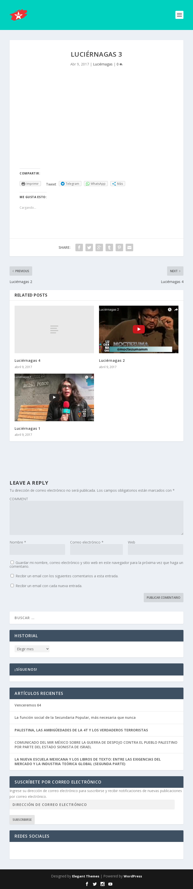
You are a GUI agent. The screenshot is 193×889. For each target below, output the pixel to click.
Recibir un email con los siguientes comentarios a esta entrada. (67, 576)
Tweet (51, 184)
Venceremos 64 (28, 705)
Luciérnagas (103, 64)
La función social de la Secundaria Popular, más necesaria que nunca (75, 717)
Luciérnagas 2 (112, 360)
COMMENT (19, 498)
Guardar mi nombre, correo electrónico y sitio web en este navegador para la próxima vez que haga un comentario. (96, 564)
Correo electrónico (87, 542)
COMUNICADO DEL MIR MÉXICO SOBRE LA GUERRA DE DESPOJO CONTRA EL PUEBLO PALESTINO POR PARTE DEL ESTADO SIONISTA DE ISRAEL (96, 744)
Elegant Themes (85, 876)
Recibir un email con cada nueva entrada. (49, 585)
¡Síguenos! (26, 669)
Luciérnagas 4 (27, 360)
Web (131, 542)
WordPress (133, 876)
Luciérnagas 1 (27, 428)
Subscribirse (22, 819)
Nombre (18, 542)
